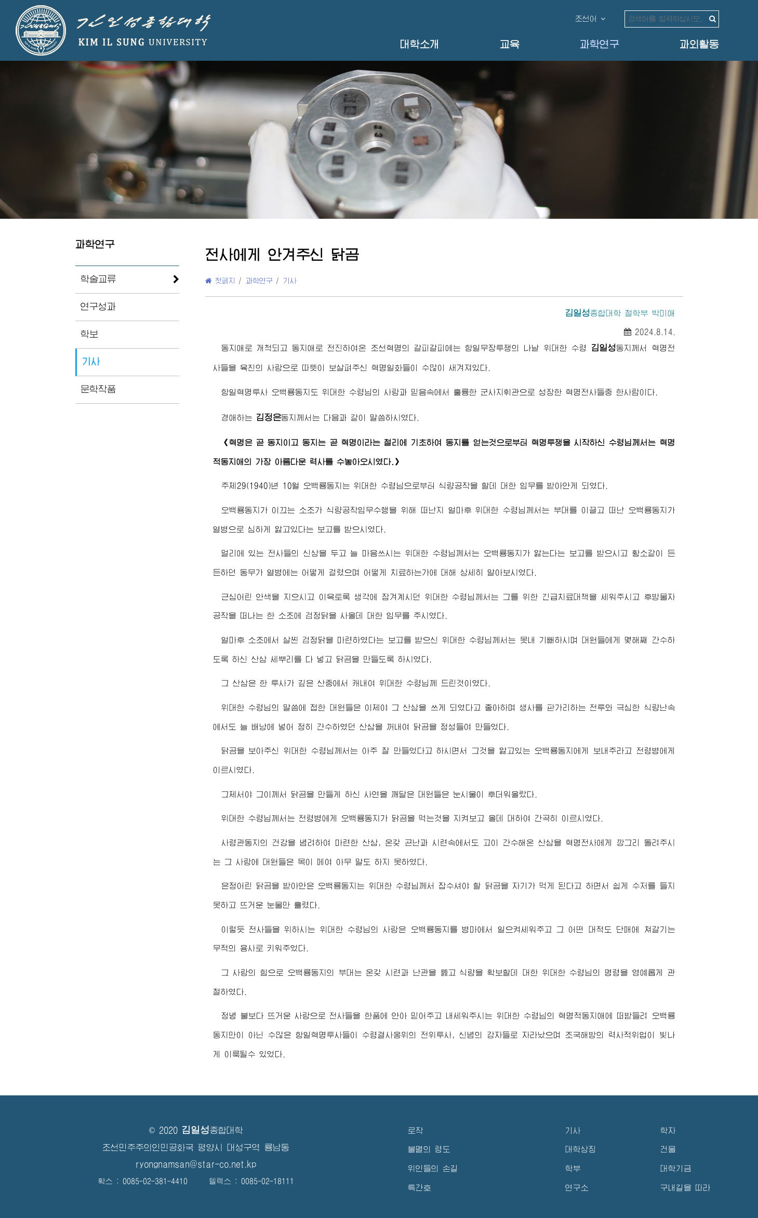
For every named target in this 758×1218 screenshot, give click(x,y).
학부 (573, 1168)
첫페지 (220, 280)
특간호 (419, 1187)
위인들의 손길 (433, 1168)
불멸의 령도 (429, 1149)
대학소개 (420, 44)
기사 (91, 361)
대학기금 (675, 1168)
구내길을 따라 (685, 1187)
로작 (415, 1130)
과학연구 (599, 44)
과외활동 (699, 44)
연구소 (577, 1187)
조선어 (590, 18)
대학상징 (580, 1149)
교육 (510, 44)
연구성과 (98, 306)
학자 (668, 1130)
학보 (89, 334)
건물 (668, 1149)
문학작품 (98, 389)
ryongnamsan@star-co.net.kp (196, 1164)
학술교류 (98, 279)
